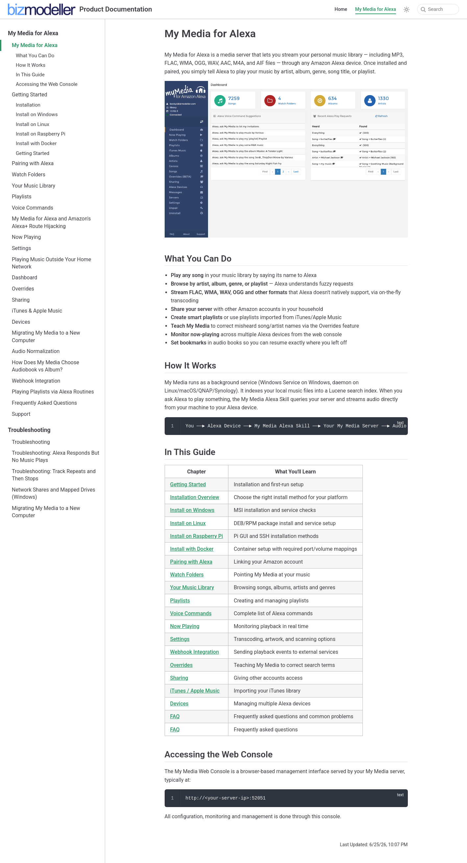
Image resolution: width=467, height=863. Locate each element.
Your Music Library (33, 186)
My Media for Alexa (375, 9)
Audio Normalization (35, 351)
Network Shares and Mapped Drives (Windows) (53, 493)
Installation (28, 105)
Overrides (23, 289)
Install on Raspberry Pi (40, 134)
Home (341, 9)
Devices (21, 322)
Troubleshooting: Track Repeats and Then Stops (54, 475)
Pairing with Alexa (33, 163)
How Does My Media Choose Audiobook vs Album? (45, 366)
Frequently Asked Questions (44, 403)
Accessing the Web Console (47, 84)
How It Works (30, 65)
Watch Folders (28, 174)
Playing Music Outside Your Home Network (51, 263)
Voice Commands (32, 208)
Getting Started (29, 94)
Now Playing (26, 237)
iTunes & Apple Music (37, 311)
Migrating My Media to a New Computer (46, 336)
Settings (21, 248)
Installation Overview (194, 497)
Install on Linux (32, 124)
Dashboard (24, 277)
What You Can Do (35, 56)
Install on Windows (37, 114)
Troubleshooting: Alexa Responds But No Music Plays (55, 456)
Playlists (22, 196)
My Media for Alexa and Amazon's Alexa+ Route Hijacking (51, 222)
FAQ (175, 716)
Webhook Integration (36, 381)
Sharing (21, 300)
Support (21, 414)
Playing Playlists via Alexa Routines (53, 392)
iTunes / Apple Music (195, 691)
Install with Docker (36, 143)
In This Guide (30, 75)
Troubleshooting (29, 430)
